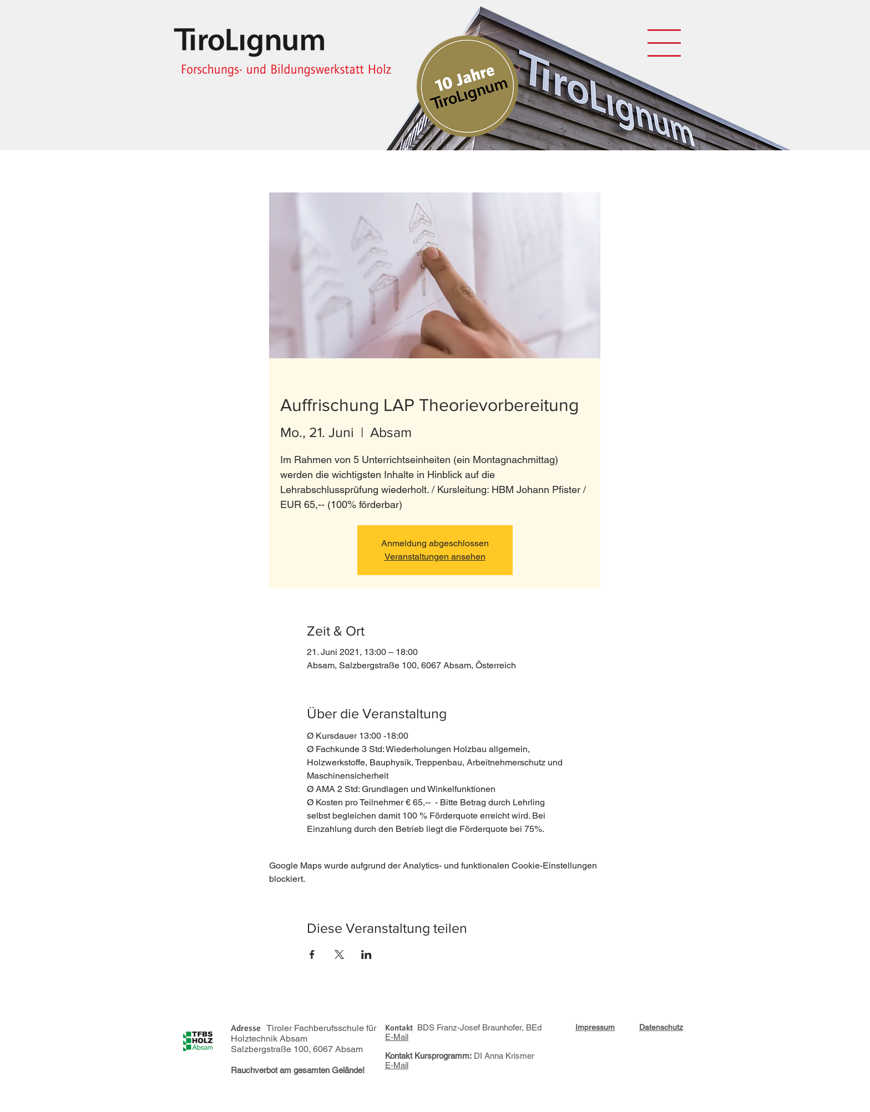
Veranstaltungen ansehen (435, 556)
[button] (664, 43)
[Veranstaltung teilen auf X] (339, 954)
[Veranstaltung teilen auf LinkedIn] (366, 954)
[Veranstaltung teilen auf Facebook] (312, 954)
